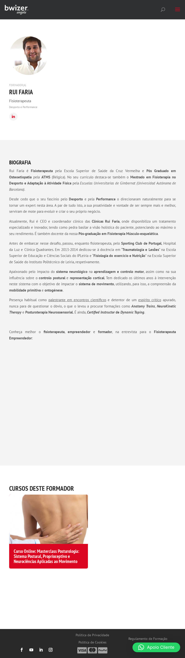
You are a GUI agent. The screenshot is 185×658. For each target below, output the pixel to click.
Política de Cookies (92, 642)
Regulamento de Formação (147, 639)
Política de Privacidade (92, 635)
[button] (156, 647)
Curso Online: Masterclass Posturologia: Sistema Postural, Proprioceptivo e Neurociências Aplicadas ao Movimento (46, 556)
